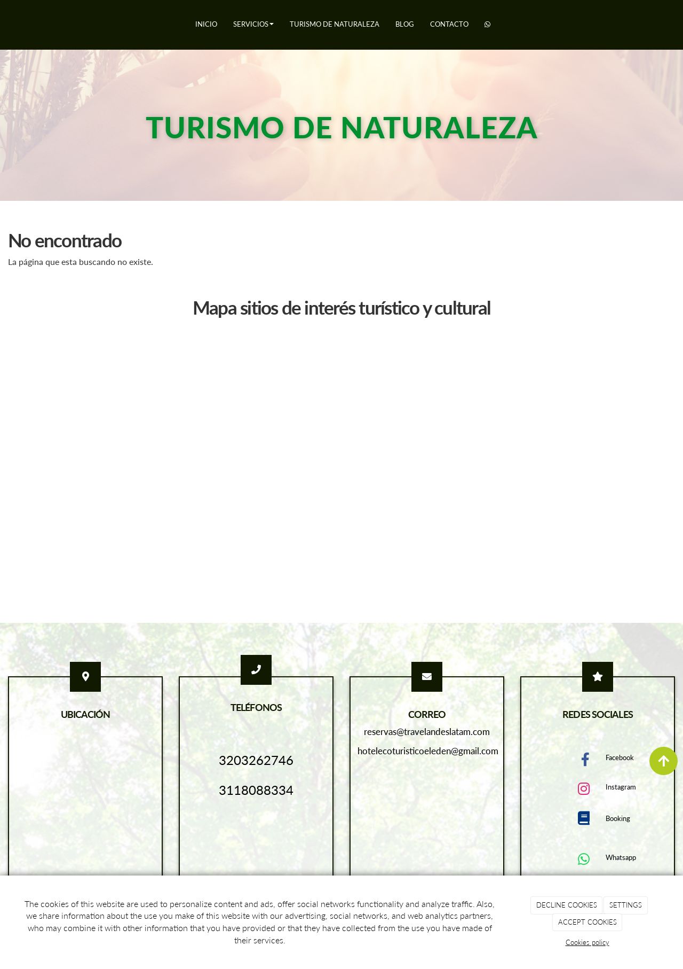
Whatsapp (621, 857)
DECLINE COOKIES (566, 905)
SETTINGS (625, 905)
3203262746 (256, 760)
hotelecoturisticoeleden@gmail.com (428, 750)
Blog (404, 24)
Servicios (253, 24)
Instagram (621, 787)
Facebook (620, 757)
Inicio (206, 24)
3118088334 (256, 790)
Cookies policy (587, 942)
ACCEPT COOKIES (587, 922)
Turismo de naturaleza (334, 24)
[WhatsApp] (487, 25)
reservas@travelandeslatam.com (427, 731)
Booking (618, 818)
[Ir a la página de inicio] (5, 24)
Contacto (449, 24)
